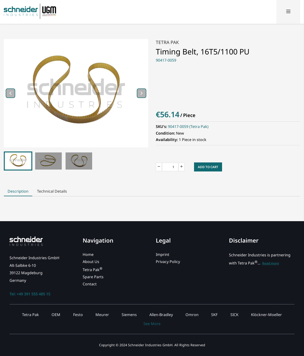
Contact (90, 284)
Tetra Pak (167, 42)
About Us (91, 261)
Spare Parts (93, 276)
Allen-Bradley (161, 314)
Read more (270, 263)
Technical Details (52, 191)
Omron (192, 314)
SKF (214, 314)
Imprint (162, 254)
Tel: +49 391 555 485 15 (30, 294)
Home (88, 254)
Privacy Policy (168, 261)
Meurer (102, 314)
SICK (234, 314)
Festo (78, 314)
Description (18, 191)
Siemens (129, 314)
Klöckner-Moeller (266, 314)
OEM (56, 314)
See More (152, 323)
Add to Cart (208, 167)
